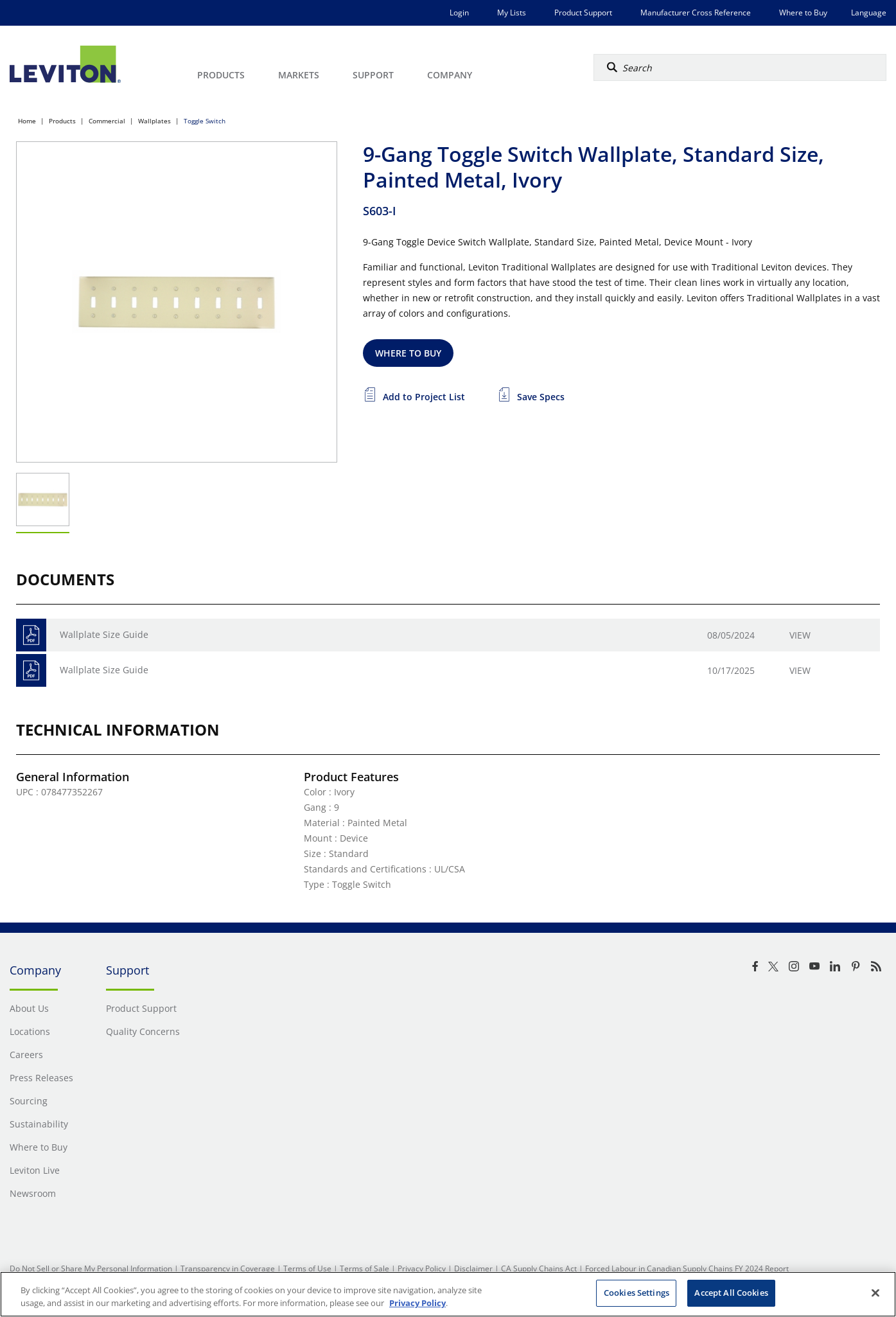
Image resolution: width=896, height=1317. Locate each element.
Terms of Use (307, 1268)
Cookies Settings (636, 1292)
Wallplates (154, 120)
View (800, 635)
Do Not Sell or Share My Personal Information (91, 1268)
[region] (448, 1294)
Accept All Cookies (731, 1292)
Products (62, 120)
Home (27, 120)
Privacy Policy (422, 1268)
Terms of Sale (364, 1268)
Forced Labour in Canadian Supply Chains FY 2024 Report (687, 1268)
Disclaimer (473, 1268)
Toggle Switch (204, 120)
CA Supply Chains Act (539, 1268)
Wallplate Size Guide (104, 634)
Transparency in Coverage (227, 1268)
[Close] (875, 1292)
